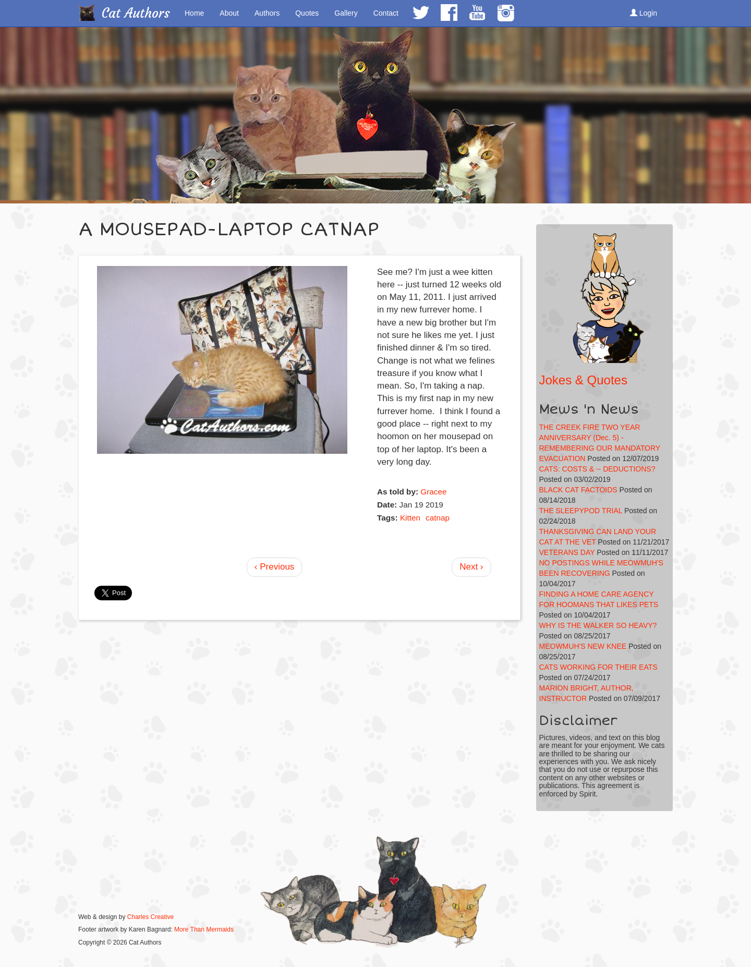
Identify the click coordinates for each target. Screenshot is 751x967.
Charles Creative (150, 917)
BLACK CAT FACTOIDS (578, 490)
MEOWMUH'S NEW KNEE (583, 646)
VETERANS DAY (567, 552)
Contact (385, 13)
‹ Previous (275, 567)
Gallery (345, 13)
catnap (438, 517)
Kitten (410, 517)
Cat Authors (136, 13)
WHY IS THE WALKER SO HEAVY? (598, 625)
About (229, 13)
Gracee (433, 491)
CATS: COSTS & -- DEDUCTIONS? (597, 469)
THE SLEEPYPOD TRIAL (581, 510)
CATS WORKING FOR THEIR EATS (598, 667)
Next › (471, 567)
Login (643, 13)
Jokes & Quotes (583, 380)
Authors (267, 13)
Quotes (307, 13)
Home (194, 13)
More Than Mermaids (204, 929)
